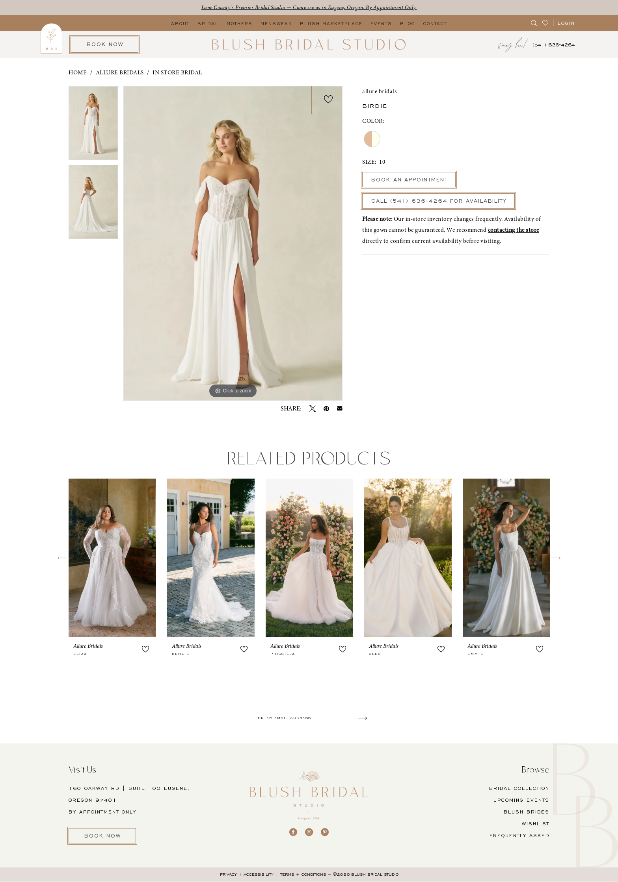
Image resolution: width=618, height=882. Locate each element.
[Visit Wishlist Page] (545, 23)
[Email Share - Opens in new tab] (340, 409)
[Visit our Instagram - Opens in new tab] (309, 832)
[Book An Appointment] (104, 45)
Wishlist (535, 824)
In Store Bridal (177, 73)
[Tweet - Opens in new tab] (312, 408)
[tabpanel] (93, 126)
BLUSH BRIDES (526, 812)
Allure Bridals (120, 73)
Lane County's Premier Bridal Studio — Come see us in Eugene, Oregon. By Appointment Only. (309, 7)
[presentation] (112, 558)
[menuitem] (534, 23)
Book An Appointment (410, 180)
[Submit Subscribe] (365, 718)
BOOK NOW (103, 835)
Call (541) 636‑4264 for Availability (442, 201)
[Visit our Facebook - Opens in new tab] (293, 832)
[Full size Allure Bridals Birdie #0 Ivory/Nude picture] (233, 244)
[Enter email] (312, 718)
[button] (566, 23)
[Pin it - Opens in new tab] (326, 408)
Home (78, 73)
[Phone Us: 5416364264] (553, 45)
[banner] (309, 44)
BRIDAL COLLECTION (519, 788)
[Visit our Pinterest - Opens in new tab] (325, 832)
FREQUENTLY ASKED (519, 835)
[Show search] (534, 23)
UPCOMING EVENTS (521, 800)
